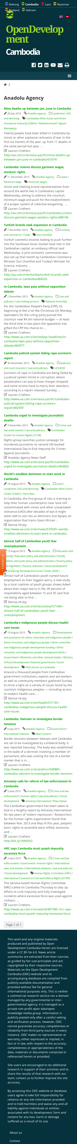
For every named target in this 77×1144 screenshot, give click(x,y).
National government (43, 662)
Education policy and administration (35, 556)
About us (16, 1132)
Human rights (28, 796)
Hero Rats (28, 493)
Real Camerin (43, 734)
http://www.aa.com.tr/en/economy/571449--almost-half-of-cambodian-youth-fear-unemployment (34, 610)
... (42, 146)
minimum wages (37, 182)
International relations (16, 734)
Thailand (14, 10)
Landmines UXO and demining (21, 489)
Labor (64, 177)
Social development (56, 566)
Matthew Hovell (48, 123)
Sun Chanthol (44, 235)
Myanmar (63, 4)
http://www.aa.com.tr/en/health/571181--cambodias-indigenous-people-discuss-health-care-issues (36, 707)
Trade (26, 235)
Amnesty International (38, 801)
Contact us (3, 561)
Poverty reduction (33, 566)
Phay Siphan (60, 801)
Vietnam (31, 10)
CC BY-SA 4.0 (28, 952)
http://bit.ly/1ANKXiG (18, 841)
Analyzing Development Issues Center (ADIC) (33, 571)
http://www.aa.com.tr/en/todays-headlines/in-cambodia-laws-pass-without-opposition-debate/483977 (35, 341)
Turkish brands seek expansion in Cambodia (35, 225)
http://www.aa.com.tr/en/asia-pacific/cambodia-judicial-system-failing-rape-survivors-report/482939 (37, 403)
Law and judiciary (38, 368)
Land (59, 484)
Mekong (14, 4)
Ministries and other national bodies (40, 657)
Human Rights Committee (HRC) (52, 873)
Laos (48, 4)
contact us (23, 1078)
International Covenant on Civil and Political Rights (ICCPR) (37, 878)
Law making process (27, 301)
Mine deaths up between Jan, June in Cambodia (37, 108)
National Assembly (56, 301)
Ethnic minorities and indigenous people (26, 642)
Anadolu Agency (37, 113)
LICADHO (59, 368)
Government (11, 657)
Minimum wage (13, 182)
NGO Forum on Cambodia (40, 667)
